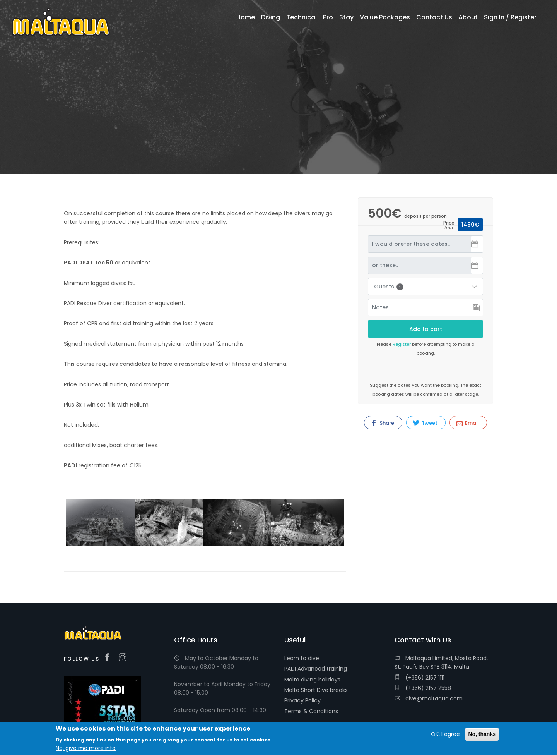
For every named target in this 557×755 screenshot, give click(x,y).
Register (402, 344)
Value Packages (385, 17)
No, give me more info (86, 748)
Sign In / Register (510, 17)
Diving (270, 17)
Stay (346, 17)
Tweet (425, 423)
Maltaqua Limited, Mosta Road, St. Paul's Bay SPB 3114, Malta (441, 662)
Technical (301, 17)
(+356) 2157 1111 (419, 677)
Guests (388, 286)
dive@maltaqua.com (429, 698)
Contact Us (434, 17)
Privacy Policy (302, 700)
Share (382, 423)
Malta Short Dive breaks (316, 690)
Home (245, 17)
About (468, 17)
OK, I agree (445, 734)
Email (467, 423)
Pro (328, 17)
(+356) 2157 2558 (423, 688)
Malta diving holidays (312, 679)
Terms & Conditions (311, 711)
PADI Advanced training (315, 669)
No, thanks (482, 734)
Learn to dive (301, 658)
